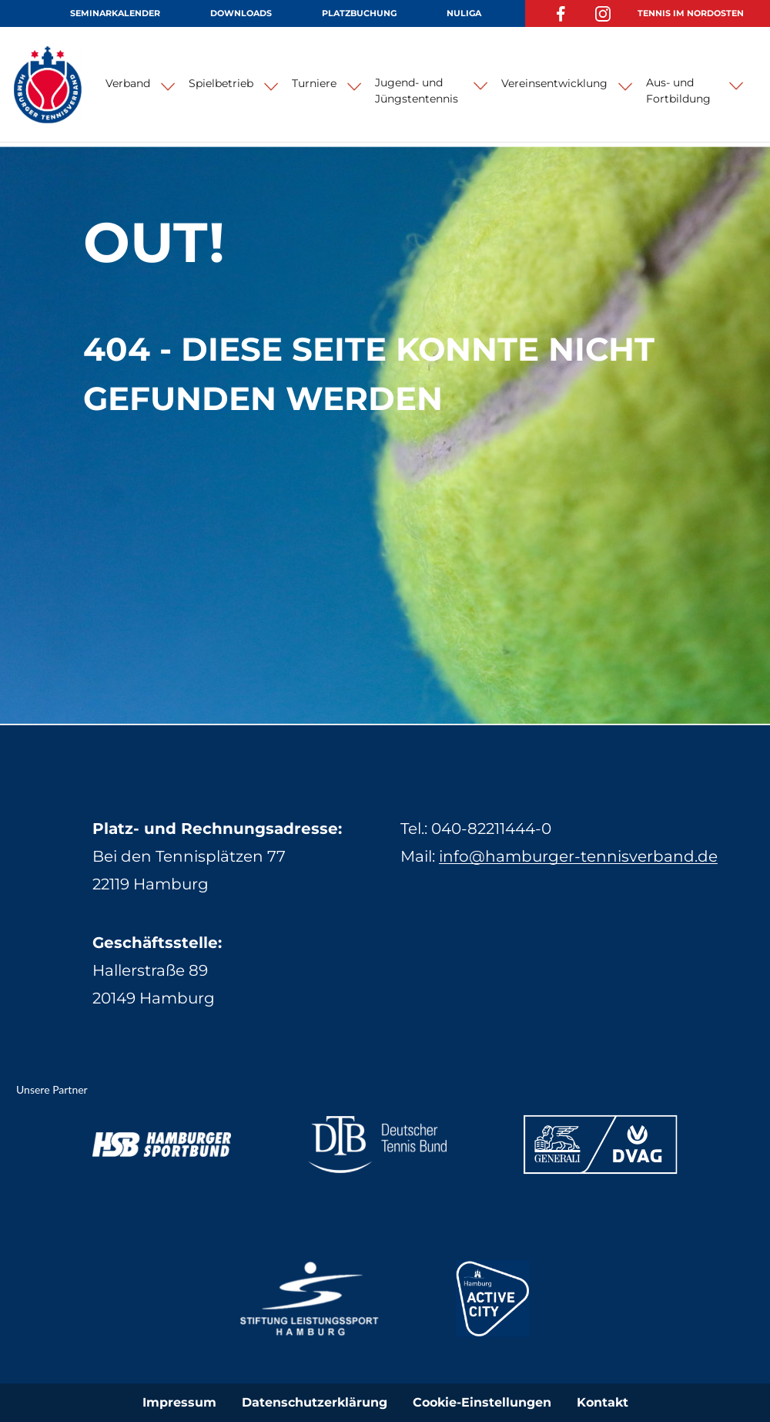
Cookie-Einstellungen (482, 1402)
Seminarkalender (115, 13)
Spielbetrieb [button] (221, 83)
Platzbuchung (359, 13)
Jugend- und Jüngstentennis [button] (416, 91)
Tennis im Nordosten (691, 13)
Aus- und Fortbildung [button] (678, 91)
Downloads (241, 13)
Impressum (179, 1402)
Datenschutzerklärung (314, 1402)
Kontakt (602, 1402)
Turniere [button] (314, 83)
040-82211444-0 (491, 828)
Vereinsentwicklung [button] (554, 83)
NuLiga (464, 13)
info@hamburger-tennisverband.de (578, 856)
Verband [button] (127, 83)
